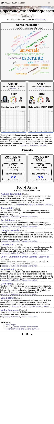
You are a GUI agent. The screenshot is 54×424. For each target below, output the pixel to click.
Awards (27, 150)
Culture (27, 15)
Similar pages (10, 325)
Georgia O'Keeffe (10, 230)
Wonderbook (7, 269)
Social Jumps (27, 187)
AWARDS (11, 156)
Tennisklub (6, 208)
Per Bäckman (8, 220)
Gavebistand (7, 244)
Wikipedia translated (38, 145)
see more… (13, 89)
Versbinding (7, 298)
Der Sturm (6, 283)
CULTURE (13, 170)
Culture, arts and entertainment (25, 327)
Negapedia (20, 205)
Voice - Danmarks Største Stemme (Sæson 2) (25, 256)
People (19, 220)
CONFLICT (13, 160)
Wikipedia (25, 145)
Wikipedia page (41, 19)
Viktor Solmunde (10, 310)
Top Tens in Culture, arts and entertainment (22, 329)
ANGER (41, 160)
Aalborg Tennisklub (11, 194)
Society (26, 194)
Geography (18, 284)
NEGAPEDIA (13, 3)
